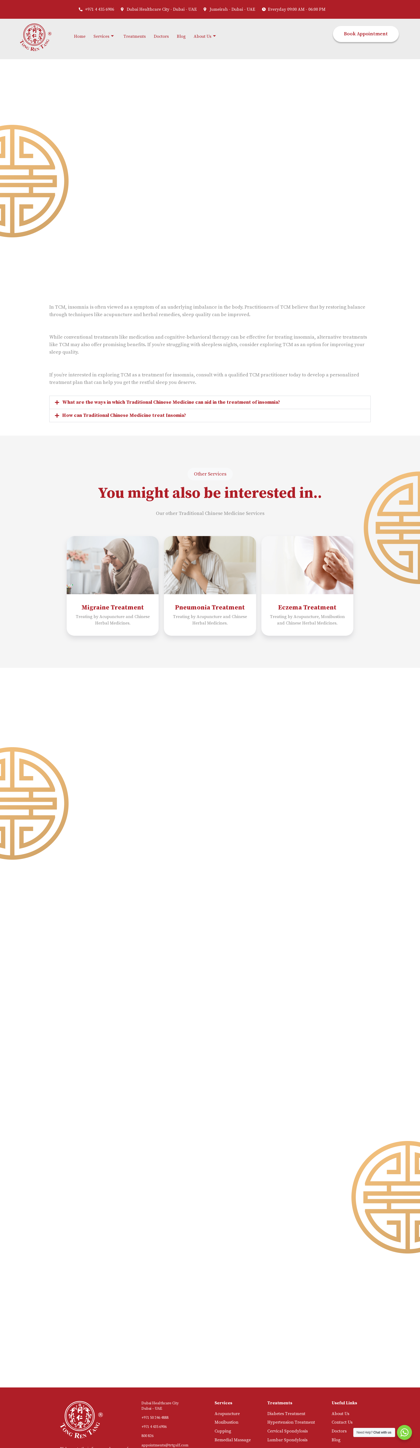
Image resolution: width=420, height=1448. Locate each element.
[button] (210, 402)
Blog (181, 36)
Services (103, 36)
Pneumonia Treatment (210, 608)
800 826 (147, 1436)
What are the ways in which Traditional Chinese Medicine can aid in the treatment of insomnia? (171, 402)
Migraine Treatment (112, 608)
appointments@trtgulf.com (164, 1445)
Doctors (161, 36)
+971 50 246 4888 (154, 1417)
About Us (205, 36)
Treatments (134, 36)
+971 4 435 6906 (154, 1426)
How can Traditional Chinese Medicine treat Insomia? (124, 415)
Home (79, 36)
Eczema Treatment (307, 608)
